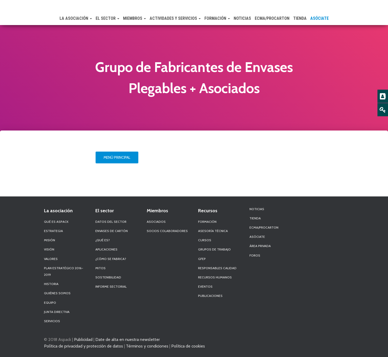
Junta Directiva (57, 312)
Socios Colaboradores (167, 231)
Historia (51, 284)
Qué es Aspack (56, 222)
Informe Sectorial (111, 286)
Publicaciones (210, 296)
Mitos (100, 268)
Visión (49, 249)
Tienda (300, 18)
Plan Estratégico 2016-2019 (63, 271)
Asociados (156, 222)
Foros (254, 255)
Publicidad (83, 339)
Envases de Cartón (111, 231)
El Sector (107, 18)
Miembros (134, 18)
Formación (217, 18)
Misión (49, 240)
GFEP (202, 259)
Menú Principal (117, 157)
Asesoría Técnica (213, 231)
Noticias (242, 18)
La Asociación (76, 18)
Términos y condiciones (147, 346)
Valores (51, 259)
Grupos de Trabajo (214, 249)
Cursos (204, 240)
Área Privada (260, 246)
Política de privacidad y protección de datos (83, 346)
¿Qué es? (102, 240)
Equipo (50, 303)
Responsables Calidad (217, 268)
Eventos (205, 286)
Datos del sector (110, 222)
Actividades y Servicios (175, 18)
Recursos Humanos (215, 277)
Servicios (52, 321)
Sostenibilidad (108, 277)
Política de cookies (188, 346)
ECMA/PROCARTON (272, 18)
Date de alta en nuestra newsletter (127, 339)
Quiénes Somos (57, 293)
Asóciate (319, 18)
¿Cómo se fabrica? (110, 259)
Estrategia (53, 231)
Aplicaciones (106, 249)
